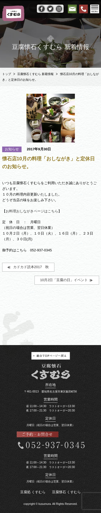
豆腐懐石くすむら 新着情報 (35, 74)
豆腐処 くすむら (33, 492)
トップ (6, 74)
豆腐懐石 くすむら (66, 492)
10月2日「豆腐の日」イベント (64, 280)
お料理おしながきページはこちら (32, 211)
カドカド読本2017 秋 (31, 267)
